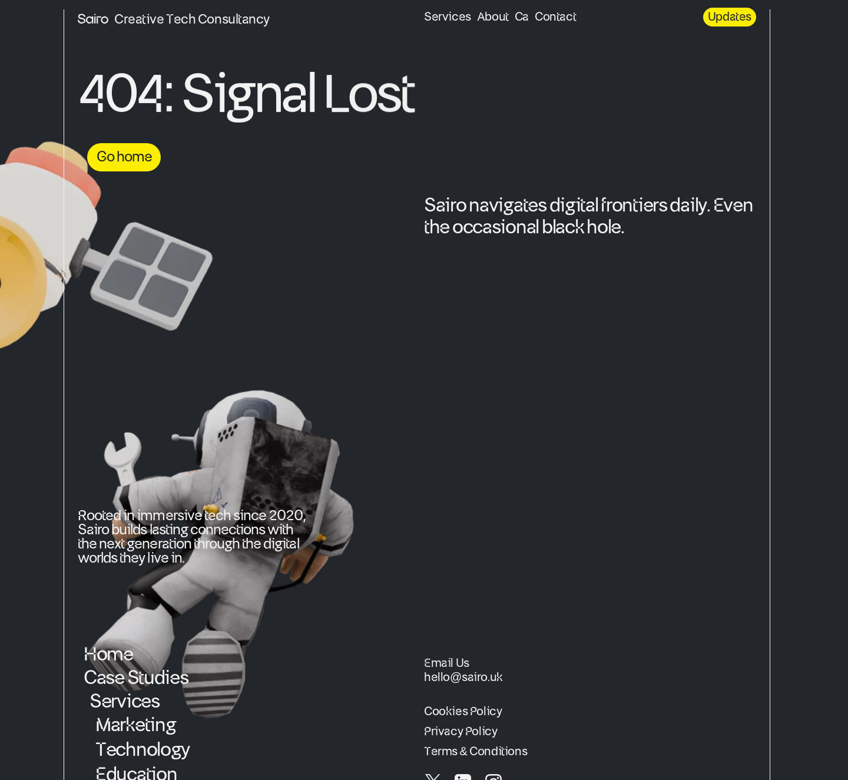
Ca (522, 17)
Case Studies (136, 678)
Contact (555, 17)
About (493, 17)
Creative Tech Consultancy (192, 19)
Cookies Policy (463, 712)
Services (447, 17)
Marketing (135, 725)
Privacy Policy (460, 732)
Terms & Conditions (475, 752)
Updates (729, 17)
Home (108, 654)
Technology (142, 750)
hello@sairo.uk (463, 677)
